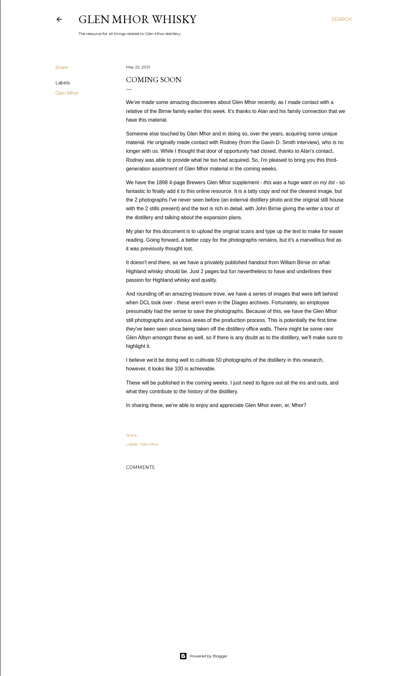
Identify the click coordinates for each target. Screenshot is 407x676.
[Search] (342, 19)
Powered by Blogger (203, 656)
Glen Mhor (67, 93)
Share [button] (61, 67)
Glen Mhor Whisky (137, 19)
